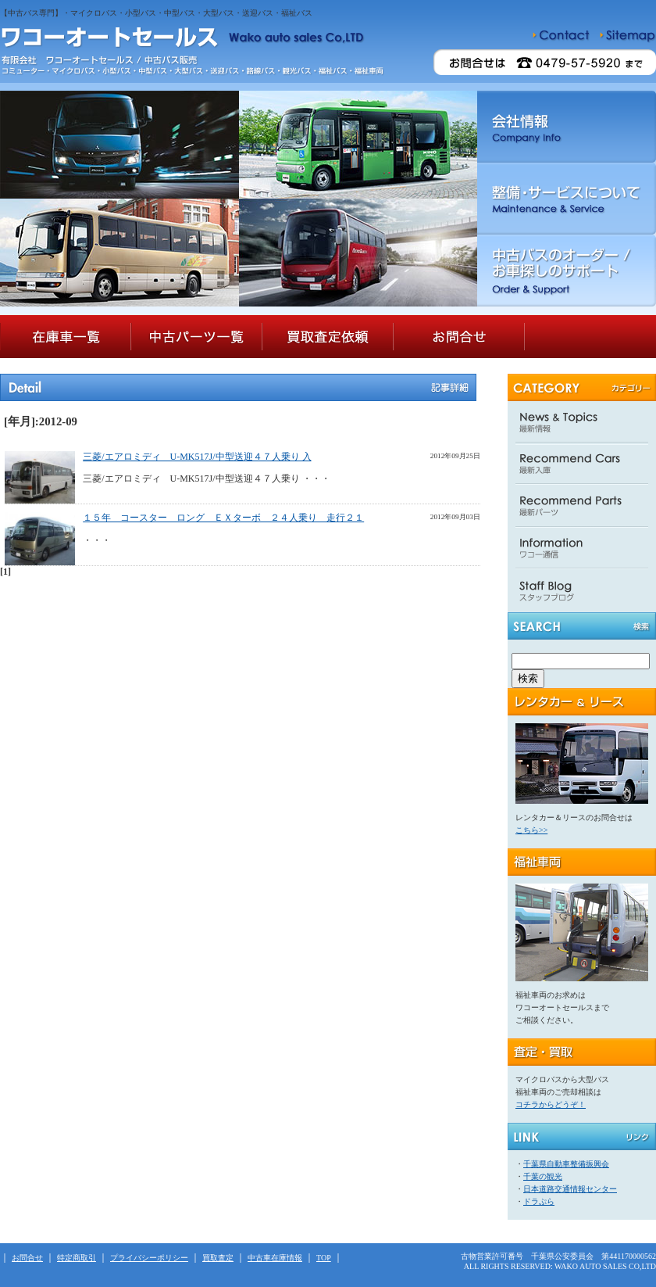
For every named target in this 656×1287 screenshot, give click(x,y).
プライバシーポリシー (149, 1257)
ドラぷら (538, 1201)
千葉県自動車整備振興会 (566, 1164)
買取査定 (218, 1257)
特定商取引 (76, 1257)
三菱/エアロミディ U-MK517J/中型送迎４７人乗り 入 (197, 456)
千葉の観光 (542, 1176)
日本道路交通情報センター (570, 1189)
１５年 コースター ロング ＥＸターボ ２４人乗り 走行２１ (223, 517)
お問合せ (27, 1257)
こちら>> (531, 830)
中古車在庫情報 (275, 1257)
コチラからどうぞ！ (550, 1104)
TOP (323, 1257)
